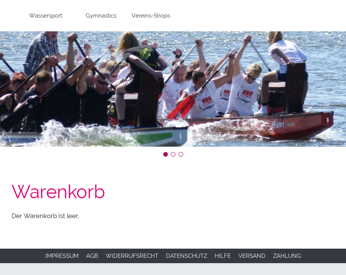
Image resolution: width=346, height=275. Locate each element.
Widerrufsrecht (132, 255)
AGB (92, 255)
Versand (252, 255)
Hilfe (223, 255)
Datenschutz (186, 255)
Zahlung (287, 255)
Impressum (62, 255)
